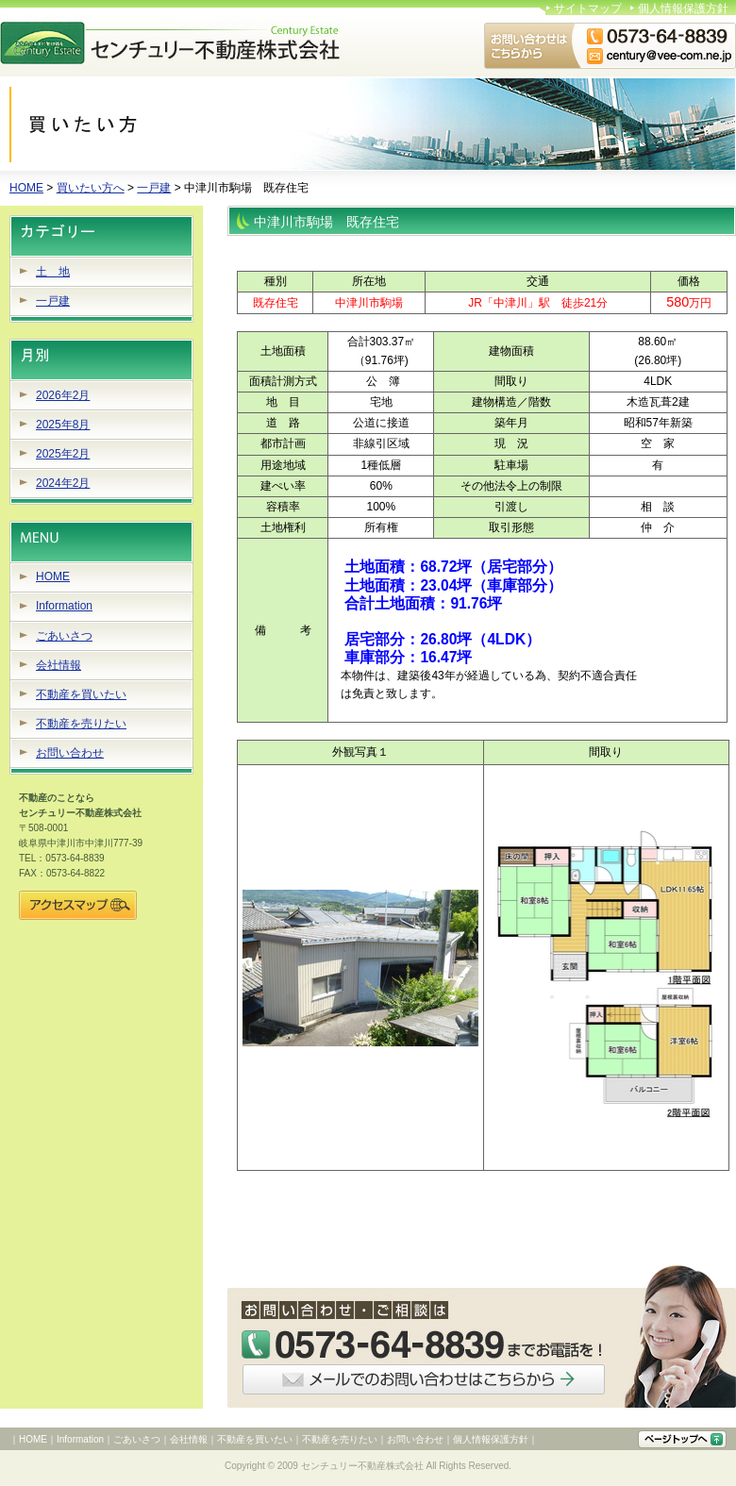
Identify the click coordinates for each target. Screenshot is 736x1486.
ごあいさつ (64, 636)
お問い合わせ (70, 753)
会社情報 (58, 665)
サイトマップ (588, 8)
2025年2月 (63, 453)
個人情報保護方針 (683, 8)
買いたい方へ (91, 187)
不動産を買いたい (81, 694)
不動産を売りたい (81, 723)
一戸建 (154, 187)
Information (64, 605)
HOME (26, 187)
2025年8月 (63, 424)
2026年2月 (63, 395)
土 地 (53, 271)
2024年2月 (63, 483)
